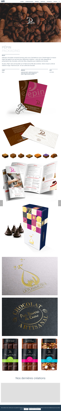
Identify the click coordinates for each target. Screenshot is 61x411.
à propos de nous (29, 1)
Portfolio (43, 1)
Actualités (49, 1)
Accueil (22, 1)
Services (37, 1)
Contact (55, 1)
